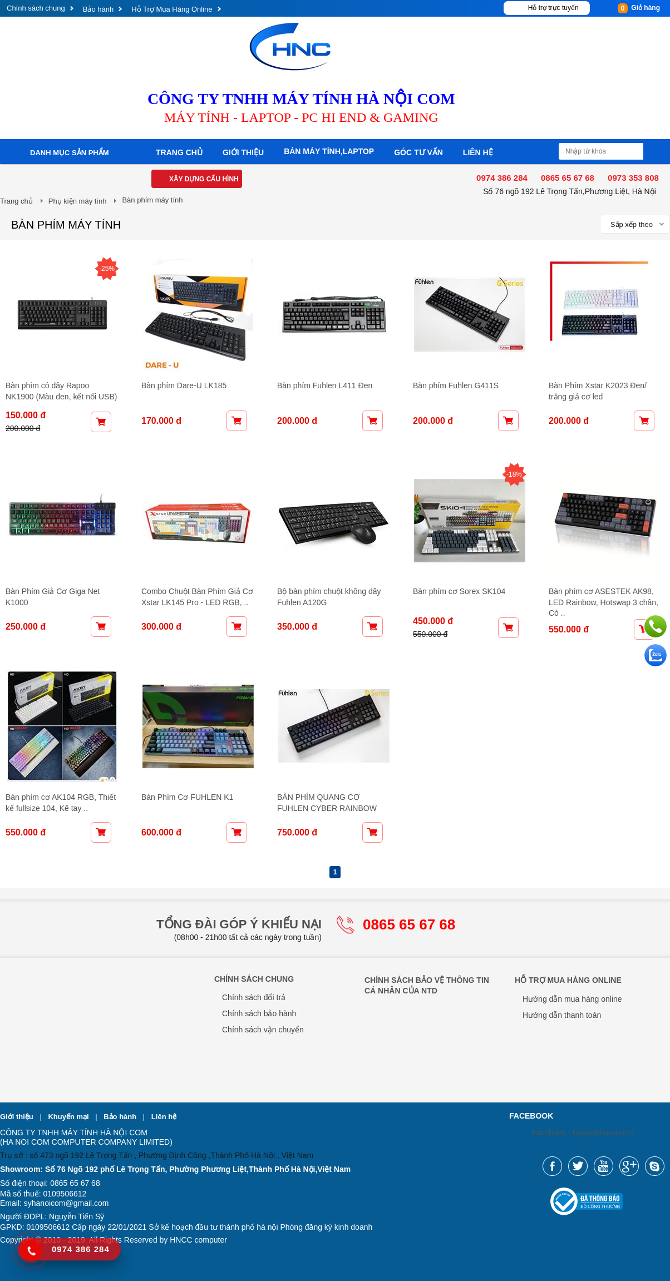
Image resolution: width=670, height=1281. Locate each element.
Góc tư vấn (418, 152)
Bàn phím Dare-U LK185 (183, 385)
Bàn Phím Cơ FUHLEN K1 (187, 797)
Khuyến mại (69, 1116)
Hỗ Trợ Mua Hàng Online (171, 9)
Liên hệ (478, 152)
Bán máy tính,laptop (329, 151)
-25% (107, 269)
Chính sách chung (36, 8)
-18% (514, 474)
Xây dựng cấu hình (204, 179)
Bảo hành (98, 9)
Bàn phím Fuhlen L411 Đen (324, 385)
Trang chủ (179, 152)
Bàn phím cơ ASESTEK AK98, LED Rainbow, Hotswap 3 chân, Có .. (603, 602)
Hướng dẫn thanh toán (562, 1015)
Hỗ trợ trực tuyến (553, 8)
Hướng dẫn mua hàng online (572, 999)
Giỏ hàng (639, 8)
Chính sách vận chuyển (263, 1029)
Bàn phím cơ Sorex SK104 (459, 591)
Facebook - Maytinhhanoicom (582, 1132)
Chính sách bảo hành (259, 1013)
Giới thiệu (243, 152)
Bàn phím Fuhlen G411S (456, 385)
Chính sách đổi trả (253, 997)
